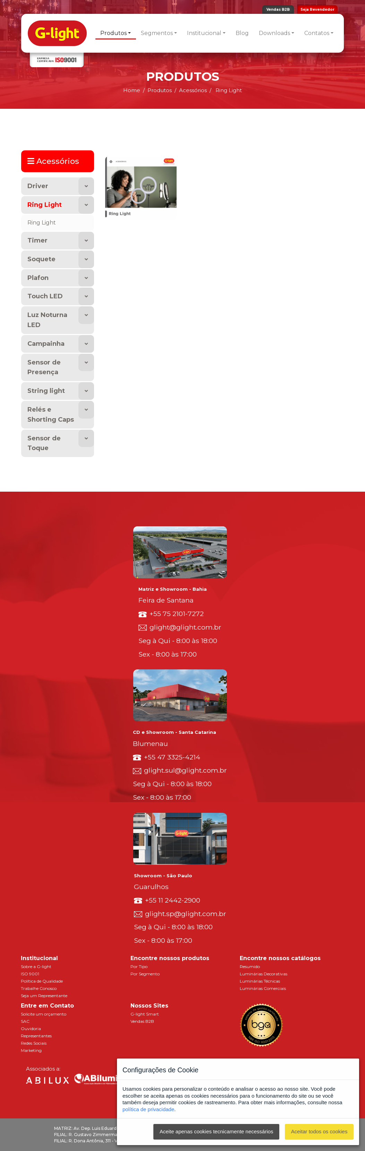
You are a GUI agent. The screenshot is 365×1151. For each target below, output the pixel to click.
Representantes (36, 1035)
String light (46, 391)
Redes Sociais (33, 1043)
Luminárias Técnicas (260, 981)
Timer (37, 240)
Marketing (31, 1050)
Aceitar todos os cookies (319, 1131)
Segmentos (157, 33)
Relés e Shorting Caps (50, 414)
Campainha (46, 344)
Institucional (204, 33)
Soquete (41, 259)
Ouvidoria (31, 1028)
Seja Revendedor (317, 9)
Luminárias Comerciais (263, 988)
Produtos (113, 33)
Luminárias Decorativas (263, 973)
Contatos (316, 33)
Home (131, 90)
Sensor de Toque (44, 443)
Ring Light (44, 205)
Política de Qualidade (42, 981)
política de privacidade (148, 1109)
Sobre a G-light (36, 966)
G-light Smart (144, 1014)
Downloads (274, 33)
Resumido (250, 966)
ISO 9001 (30, 973)
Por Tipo (138, 966)
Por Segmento (145, 973)
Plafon (38, 278)
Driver (37, 186)
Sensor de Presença (44, 367)
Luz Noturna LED (47, 320)
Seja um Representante (44, 995)
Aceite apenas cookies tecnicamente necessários (216, 1131)
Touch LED (45, 296)
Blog (242, 33)
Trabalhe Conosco (39, 988)
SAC (25, 1021)
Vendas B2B (278, 9)
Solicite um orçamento (43, 1014)
